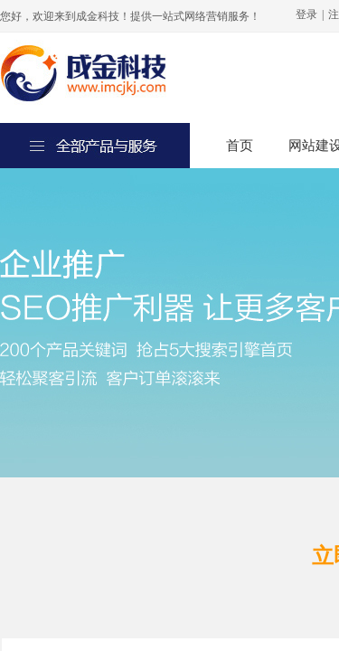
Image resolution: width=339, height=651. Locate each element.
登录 (306, 14)
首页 (239, 145)
